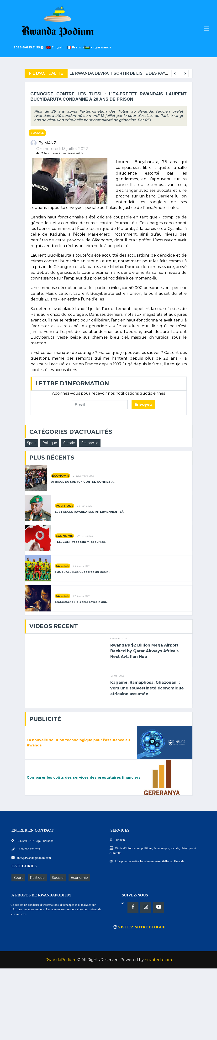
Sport (31, 443)
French (76, 47)
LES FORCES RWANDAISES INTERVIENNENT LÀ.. (90, 511)
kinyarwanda (98, 47)
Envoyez (143, 404)
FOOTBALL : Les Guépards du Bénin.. (82, 572)
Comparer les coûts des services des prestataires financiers (84, 777)
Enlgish (55, 47)
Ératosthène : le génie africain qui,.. (81, 602)
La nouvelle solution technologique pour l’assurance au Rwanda (78, 742)
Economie (89, 443)
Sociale (37, 133)
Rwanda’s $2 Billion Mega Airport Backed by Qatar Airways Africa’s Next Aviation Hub (144, 651)
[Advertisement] (108, 1006)
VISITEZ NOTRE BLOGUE (139, 927)
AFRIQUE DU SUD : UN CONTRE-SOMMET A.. (83, 481)
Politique (49, 443)
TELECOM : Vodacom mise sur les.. (80, 541)
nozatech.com (158, 959)
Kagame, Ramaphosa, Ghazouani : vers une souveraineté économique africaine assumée (147, 688)
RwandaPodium (60, 959)
